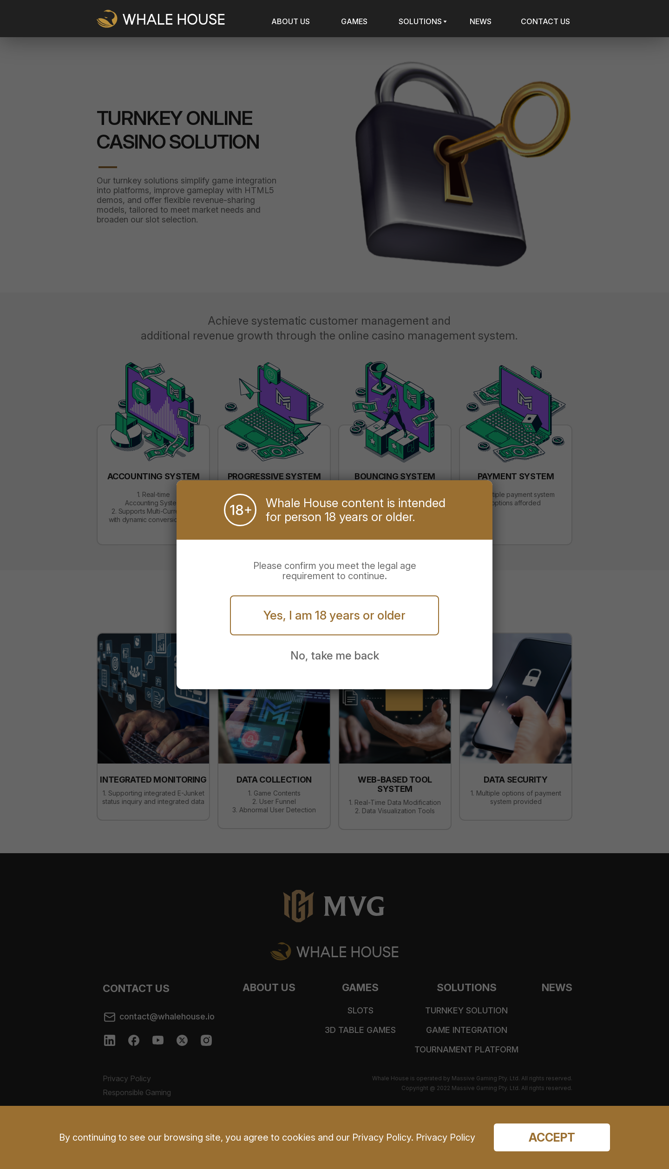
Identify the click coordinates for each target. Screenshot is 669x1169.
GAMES (354, 21)
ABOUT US (290, 21)
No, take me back (334, 655)
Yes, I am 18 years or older (334, 615)
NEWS (481, 21)
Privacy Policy (444, 1137)
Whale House (161, 18)
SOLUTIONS (420, 21)
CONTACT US (545, 21)
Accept (552, 1137)
